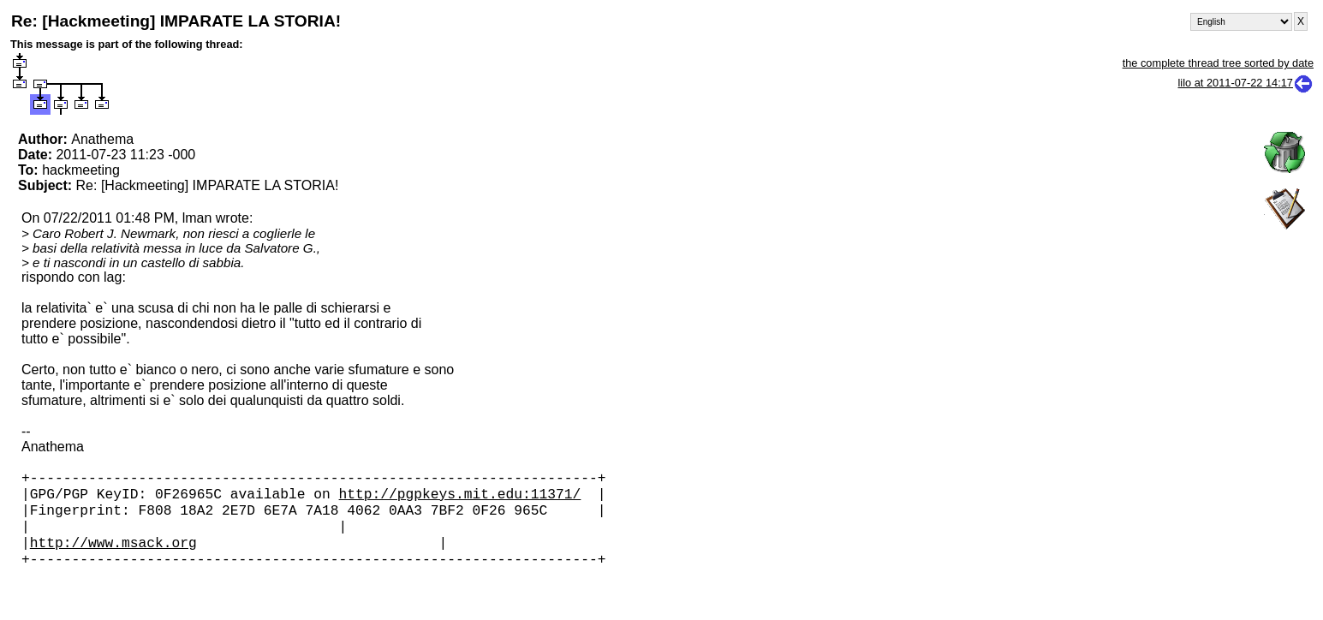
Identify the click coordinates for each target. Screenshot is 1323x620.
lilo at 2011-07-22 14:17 (1246, 82)
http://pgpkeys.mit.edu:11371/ (460, 498)
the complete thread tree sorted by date (1218, 63)
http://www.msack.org (113, 554)
